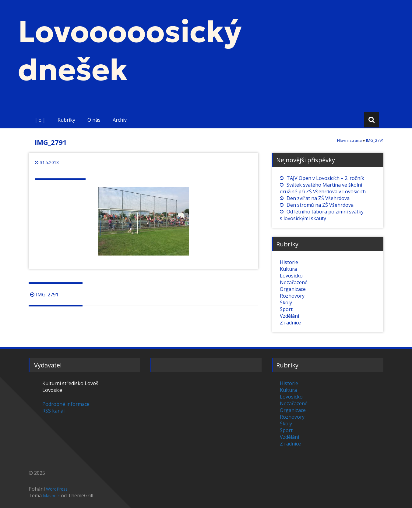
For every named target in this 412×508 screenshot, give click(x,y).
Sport (286, 309)
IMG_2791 (43, 294)
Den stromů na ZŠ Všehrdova (320, 205)
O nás (93, 119)
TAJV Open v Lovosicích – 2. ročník (325, 178)
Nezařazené (294, 282)
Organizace (293, 289)
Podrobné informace (66, 404)
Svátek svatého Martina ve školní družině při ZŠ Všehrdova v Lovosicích (323, 188)
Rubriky (66, 119)
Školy (286, 302)
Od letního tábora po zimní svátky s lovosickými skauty (322, 215)
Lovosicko (291, 275)
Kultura (288, 269)
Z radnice (290, 322)
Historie (289, 262)
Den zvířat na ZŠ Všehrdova (318, 198)
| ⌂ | (40, 119)
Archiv (120, 119)
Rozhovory (292, 295)
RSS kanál (53, 410)
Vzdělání (289, 316)
